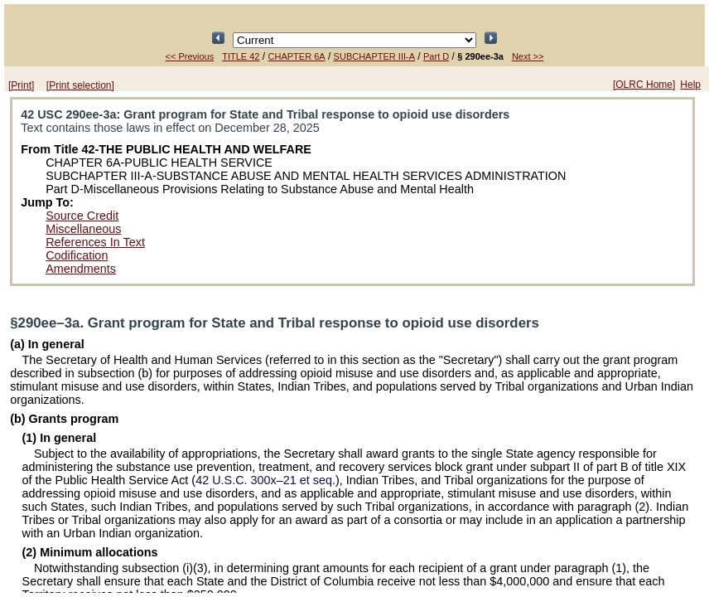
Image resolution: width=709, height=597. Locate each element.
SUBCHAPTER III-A (374, 56)
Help (690, 84)
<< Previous (190, 56)
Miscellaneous (83, 228)
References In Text (95, 242)
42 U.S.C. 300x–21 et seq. (265, 480)
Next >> (528, 56)
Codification (77, 255)
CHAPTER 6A (297, 56)
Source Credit (82, 215)
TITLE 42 (240, 56)
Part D (436, 56)
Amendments (81, 268)
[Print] (21, 85)
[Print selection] (80, 85)
